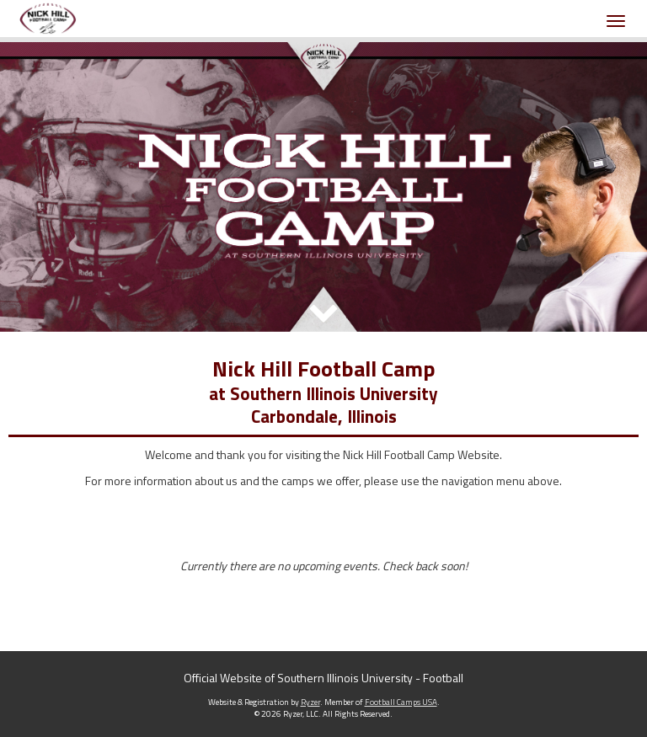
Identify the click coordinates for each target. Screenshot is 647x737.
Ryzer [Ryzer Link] (310, 702)
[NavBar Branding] (48, 18)
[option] (323, 187)
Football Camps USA (401, 702)
